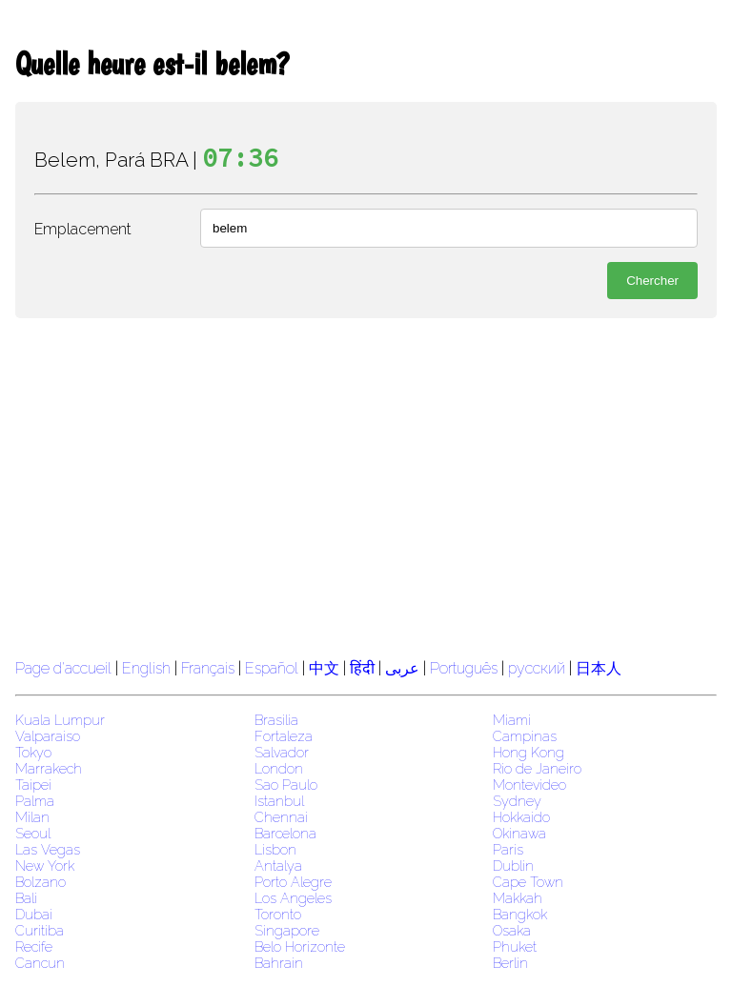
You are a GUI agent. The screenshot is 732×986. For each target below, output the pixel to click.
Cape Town (528, 882)
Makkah (517, 898)
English (146, 668)
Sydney (517, 801)
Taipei (33, 784)
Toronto (277, 914)
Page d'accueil (63, 668)
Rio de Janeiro (537, 768)
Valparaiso (47, 736)
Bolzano (40, 882)
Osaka (512, 930)
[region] (366, 485)
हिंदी (362, 668)
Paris (508, 849)
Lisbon (275, 849)
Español (273, 668)
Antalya (278, 865)
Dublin (513, 865)
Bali (26, 898)
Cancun (40, 963)
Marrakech (48, 768)
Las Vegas (47, 849)
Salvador (281, 752)
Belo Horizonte (299, 946)
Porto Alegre (293, 882)
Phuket (515, 946)
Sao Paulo (285, 784)
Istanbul (279, 801)
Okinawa (519, 833)
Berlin (510, 963)
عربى (402, 668)
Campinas (525, 736)
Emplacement (83, 229)
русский (536, 668)
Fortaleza (283, 736)
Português (464, 668)
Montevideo (529, 784)
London (278, 768)
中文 (324, 668)
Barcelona (285, 833)
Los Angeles (293, 898)
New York (44, 865)
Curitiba (39, 930)
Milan (32, 817)
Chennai (281, 817)
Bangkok (520, 914)
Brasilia (276, 720)
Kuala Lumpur (60, 720)
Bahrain (278, 963)
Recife (33, 946)
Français (207, 668)
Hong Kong (528, 752)
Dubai (33, 914)
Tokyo (33, 752)
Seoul (33, 833)
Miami (512, 720)
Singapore (286, 930)
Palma (34, 801)
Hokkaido (521, 817)
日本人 (598, 668)
